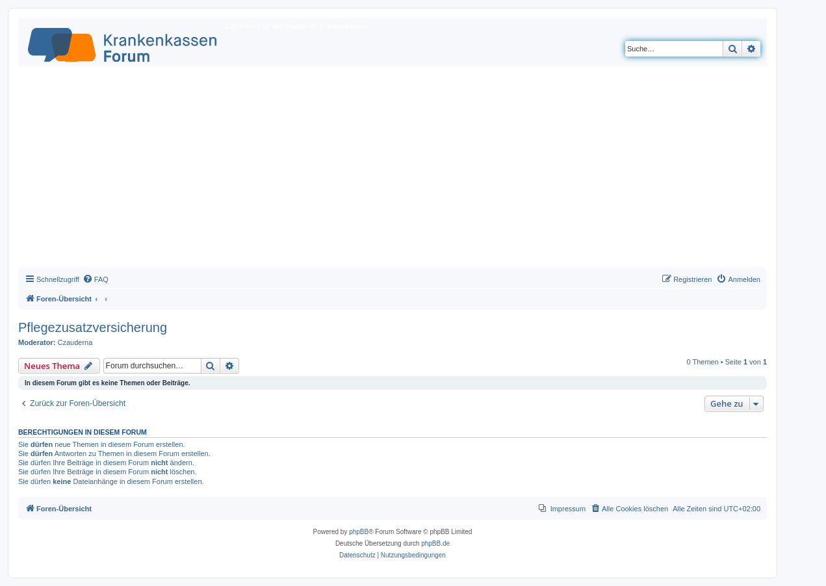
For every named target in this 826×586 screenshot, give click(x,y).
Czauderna (75, 342)
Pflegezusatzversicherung (92, 327)
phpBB (358, 531)
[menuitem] (96, 279)
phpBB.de (435, 543)
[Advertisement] (392, 170)
